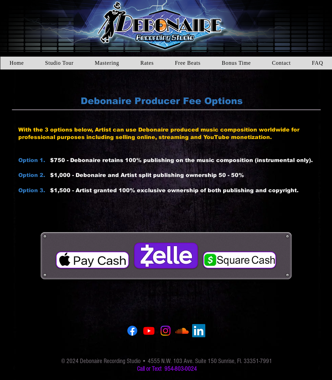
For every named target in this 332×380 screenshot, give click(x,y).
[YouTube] (148, 330)
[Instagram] (165, 330)
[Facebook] (132, 330)
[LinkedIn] (198, 330)
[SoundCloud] (182, 330)
